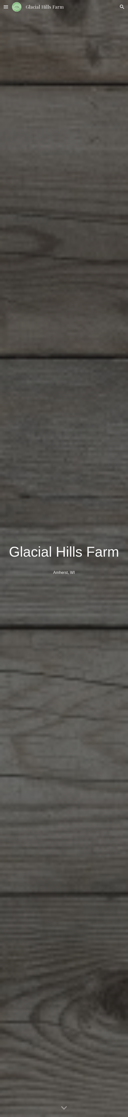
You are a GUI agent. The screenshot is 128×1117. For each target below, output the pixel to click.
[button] (6, 7)
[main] (64, 552)
